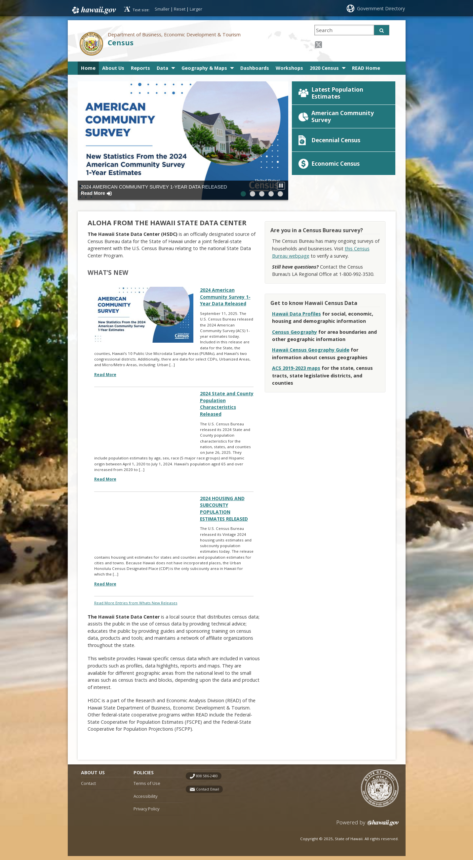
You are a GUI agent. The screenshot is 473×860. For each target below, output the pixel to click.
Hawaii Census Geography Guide (310, 353)
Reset (179, 9)
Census (121, 42)
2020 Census (324, 68)
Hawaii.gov (93, 9)
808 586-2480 (207, 780)
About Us (113, 68)
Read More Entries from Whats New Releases (135, 606)
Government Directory (381, 8)
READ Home (366, 68)
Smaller (162, 9)
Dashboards (254, 68)
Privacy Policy (146, 813)
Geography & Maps (204, 68)
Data (162, 68)
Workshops (289, 68)
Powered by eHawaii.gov (368, 829)
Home (88, 68)
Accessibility (145, 800)
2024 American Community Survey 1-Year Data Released (154, 190)
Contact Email (207, 793)
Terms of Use (147, 787)
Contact (88, 787)
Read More (105, 378)
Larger (196, 9)
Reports (140, 68)
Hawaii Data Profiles (296, 316)
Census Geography (294, 334)
